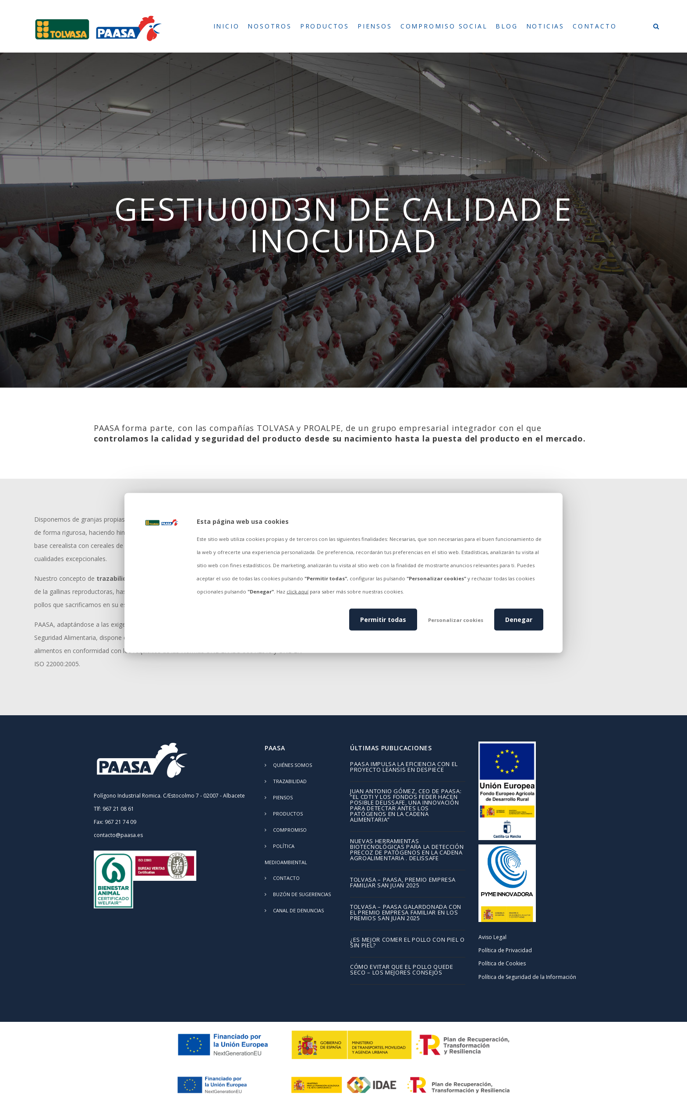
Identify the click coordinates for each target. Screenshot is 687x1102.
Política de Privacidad (505, 950)
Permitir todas (383, 619)
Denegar (518, 619)
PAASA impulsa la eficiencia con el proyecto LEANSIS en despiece (404, 767)
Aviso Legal (492, 937)
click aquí (297, 591)
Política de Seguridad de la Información (527, 977)
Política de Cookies (502, 963)
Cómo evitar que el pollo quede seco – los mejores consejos (401, 970)
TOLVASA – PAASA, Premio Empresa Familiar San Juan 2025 (403, 883)
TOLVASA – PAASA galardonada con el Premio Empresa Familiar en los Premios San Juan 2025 (405, 913)
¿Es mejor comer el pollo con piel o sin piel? (407, 943)
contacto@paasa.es (118, 835)
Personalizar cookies (455, 619)
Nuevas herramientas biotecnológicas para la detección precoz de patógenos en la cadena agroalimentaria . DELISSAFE (407, 850)
